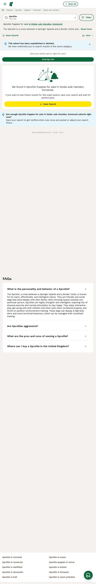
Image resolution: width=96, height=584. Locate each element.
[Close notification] (89, 44)
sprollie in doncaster (12, 572)
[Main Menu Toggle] (5, 4)
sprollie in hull (9, 577)
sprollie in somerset (12, 562)
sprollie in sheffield (12, 567)
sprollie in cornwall (12, 557)
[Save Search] (88, 575)
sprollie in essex (57, 557)
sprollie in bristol (58, 567)
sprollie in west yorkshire (62, 577)
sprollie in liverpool (59, 572)
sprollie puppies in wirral (62, 562)
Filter (86, 17)
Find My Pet (48, 59)
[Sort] (88, 35)
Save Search (10, 35)
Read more (86, 29)
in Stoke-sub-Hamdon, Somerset (45, 24)
